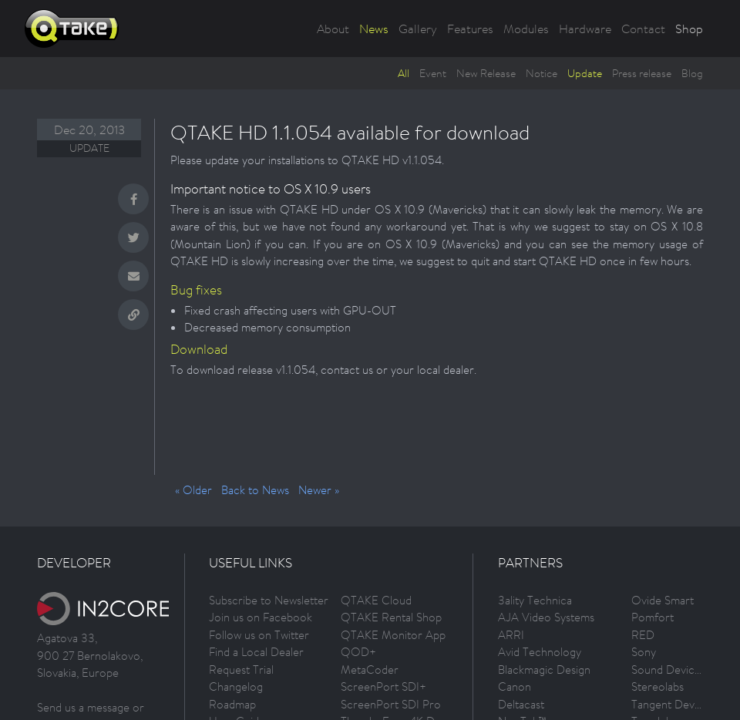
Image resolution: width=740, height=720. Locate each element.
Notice (541, 73)
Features (470, 28)
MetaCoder (370, 669)
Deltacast (521, 704)
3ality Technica (535, 600)
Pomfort (652, 617)
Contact (643, 28)
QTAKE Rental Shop (391, 617)
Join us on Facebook (260, 617)
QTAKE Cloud (376, 600)
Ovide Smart (662, 600)
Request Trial (241, 669)
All (403, 73)
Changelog (236, 686)
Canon (514, 686)
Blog (692, 73)
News (373, 28)
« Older (193, 490)
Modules (526, 28)
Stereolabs (657, 686)
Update (584, 73)
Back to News (255, 490)
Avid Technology (539, 652)
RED (642, 635)
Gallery (418, 28)
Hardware (585, 28)
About (333, 28)
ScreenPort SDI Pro (391, 704)
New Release (486, 73)
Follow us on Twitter (259, 635)
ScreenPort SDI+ (383, 686)
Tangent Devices (672, 704)
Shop (689, 28)
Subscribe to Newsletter (268, 600)
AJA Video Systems (546, 617)
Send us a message (83, 707)
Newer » (318, 490)
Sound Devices (668, 669)
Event (432, 73)
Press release (641, 73)
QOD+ (358, 652)
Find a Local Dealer (256, 652)
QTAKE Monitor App (393, 635)
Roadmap (232, 704)
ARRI (511, 635)
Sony (643, 652)
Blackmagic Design (544, 669)
